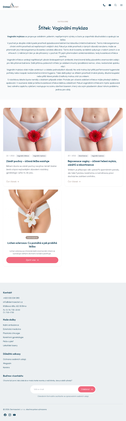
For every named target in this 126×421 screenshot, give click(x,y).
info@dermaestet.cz (13, 302)
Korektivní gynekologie (13, 337)
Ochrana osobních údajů (14, 359)
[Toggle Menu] (121, 5)
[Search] (115, 5)
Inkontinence (83, 156)
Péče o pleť (8, 341)
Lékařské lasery (10, 345)
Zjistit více (32, 260)
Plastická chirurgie (11, 333)
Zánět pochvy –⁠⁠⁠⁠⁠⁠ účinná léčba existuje (27, 161)
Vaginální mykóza (39, 156)
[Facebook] (5, 415)
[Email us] (110, 5)
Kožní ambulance (11, 325)
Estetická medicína (12, 329)
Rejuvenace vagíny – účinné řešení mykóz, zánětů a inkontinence (92, 163)
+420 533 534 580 (11, 298)
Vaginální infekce (23, 156)
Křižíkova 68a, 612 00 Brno (14, 306)
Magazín (7, 363)
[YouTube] (14, 415)
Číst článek (12, 181)
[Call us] (104, 5)
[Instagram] (10, 415)
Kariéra (6, 367)
